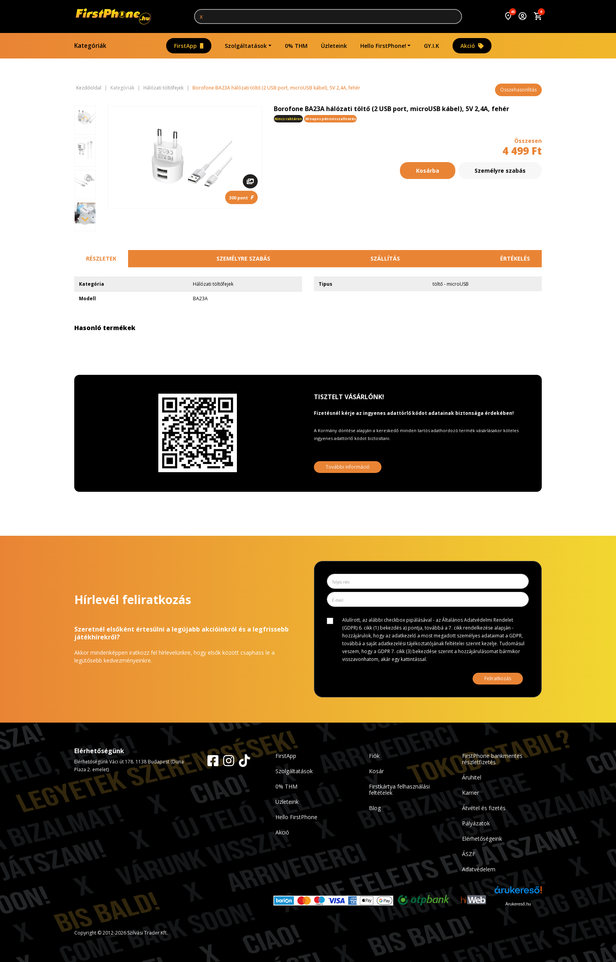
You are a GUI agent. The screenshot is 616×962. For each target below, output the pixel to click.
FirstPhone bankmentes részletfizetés (492, 759)
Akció (472, 45)
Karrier (470, 792)
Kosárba (427, 170)
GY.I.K (431, 45)
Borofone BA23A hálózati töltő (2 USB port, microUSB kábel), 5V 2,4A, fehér (276, 88)
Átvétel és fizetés (484, 808)
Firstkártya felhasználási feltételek (399, 789)
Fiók (374, 755)
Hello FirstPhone (296, 817)
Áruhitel (471, 777)
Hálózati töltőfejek (163, 88)
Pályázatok (476, 823)
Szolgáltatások (246, 45)
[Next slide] (85, 218)
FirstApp (189, 45)
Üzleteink (334, 45)
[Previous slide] (85, 118)
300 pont (241, 197)
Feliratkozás (497, 678)
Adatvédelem (478, 869)
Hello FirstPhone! (383, 45)
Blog (375, 808)
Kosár (376, 771)
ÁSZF (468, 854)
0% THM (296, 45)
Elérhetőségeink (482, 838)
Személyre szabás (500, 170)
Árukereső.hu (518, 904)
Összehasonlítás (518, 89)
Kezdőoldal (88, 88)
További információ (348, 467)
